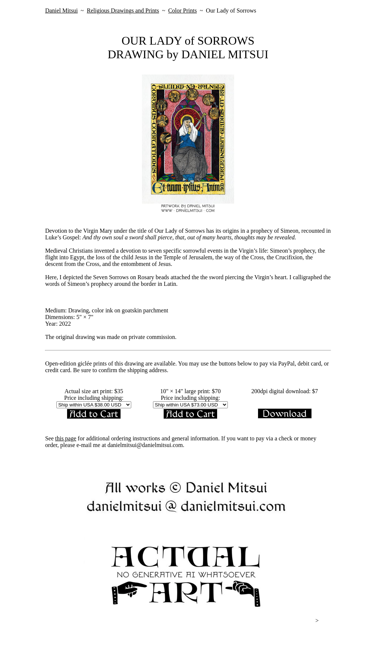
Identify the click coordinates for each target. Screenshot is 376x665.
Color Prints (182, 10)
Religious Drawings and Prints (123, 10)
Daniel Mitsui (61, 10)
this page (65, 438)
